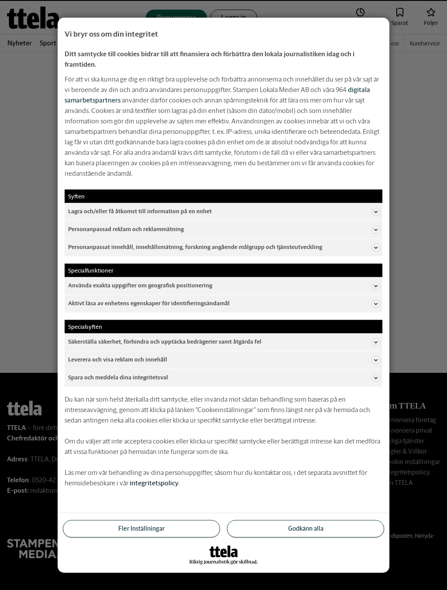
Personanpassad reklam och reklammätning (224, 229)
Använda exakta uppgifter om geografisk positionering (224, 285)
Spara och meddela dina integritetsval (224, 377)
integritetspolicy (154, 482)
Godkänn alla (305, 528)
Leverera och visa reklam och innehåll (224, 359)
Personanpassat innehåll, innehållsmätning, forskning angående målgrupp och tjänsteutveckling (224, 247)
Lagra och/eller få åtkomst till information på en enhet (224, 211)
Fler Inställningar (141, 528)
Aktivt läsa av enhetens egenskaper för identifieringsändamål (224, 303)
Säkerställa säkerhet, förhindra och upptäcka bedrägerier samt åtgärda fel (224, 342)
